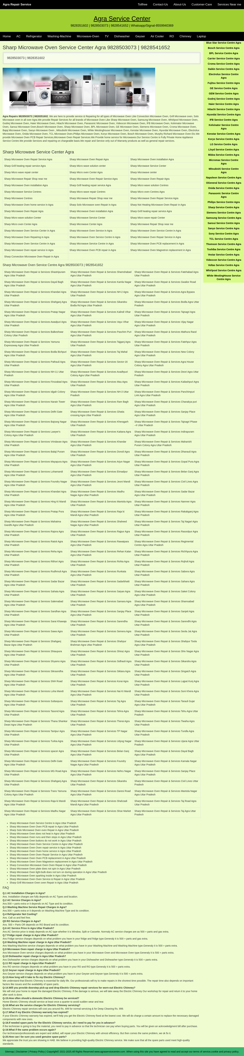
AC (18, 36)
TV (107, 36)
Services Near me (229, 4)
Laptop (201, 36)
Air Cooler (157, 36)
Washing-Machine (59, 36)
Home (7, 36)
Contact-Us (160, 4)
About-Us (180, 4)
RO (172, 36)
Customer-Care (202, 4)
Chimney (185, 36)
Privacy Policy (37, 1051)
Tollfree (142, 4)
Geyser (140, 36)
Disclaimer (21, 1051)
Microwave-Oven (88, 36)
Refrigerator (34, 36)
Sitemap (9, 1051)
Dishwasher (122, 36)
